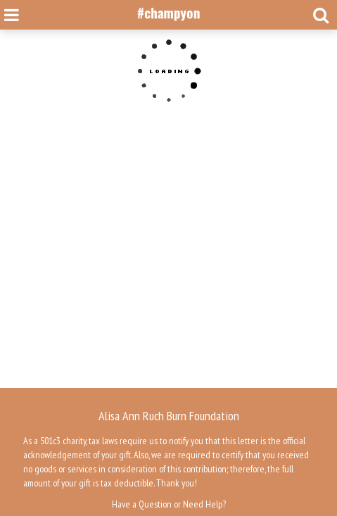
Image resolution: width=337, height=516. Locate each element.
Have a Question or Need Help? (169, 504)
